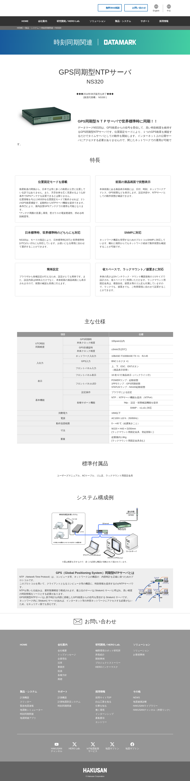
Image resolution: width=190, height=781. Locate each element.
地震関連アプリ (28, 718)
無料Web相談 (113, 7)
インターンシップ (104, 714)
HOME (25, 21)
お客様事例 (138, 654)
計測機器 (24, 697)
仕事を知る (101, 705)
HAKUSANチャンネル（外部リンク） (152, 710)
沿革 (60, 662)
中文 (169, 8)
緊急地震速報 (27, 705)
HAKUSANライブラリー (145, 705)
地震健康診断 (140, 701)
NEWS (136, 697)
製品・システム (123, 21)
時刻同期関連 (47, 28)
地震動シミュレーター (31, 710)
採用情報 (163, 21)
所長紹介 (100, 654)
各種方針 (62, 675)
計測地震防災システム (69, 701)
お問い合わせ (139, 7)
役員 (60, 671)
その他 (136, 691)
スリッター (25, 701)
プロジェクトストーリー (107, 662)
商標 (60, 679)
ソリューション (97, 21)
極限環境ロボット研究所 (107, 650)
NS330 (101, 97)
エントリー (101, 722)
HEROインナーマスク (106, 667)
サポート (145, 21)
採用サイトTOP (103, 697)
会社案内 (42, 21)
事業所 (61, 667)
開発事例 (100, 658)
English (156, 8)
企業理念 (62, 658)
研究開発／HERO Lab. (68, 21)
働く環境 (100, 710)
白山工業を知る (103, 701)
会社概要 (62, 650)
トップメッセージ (67, 654)
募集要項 (100, 718)
